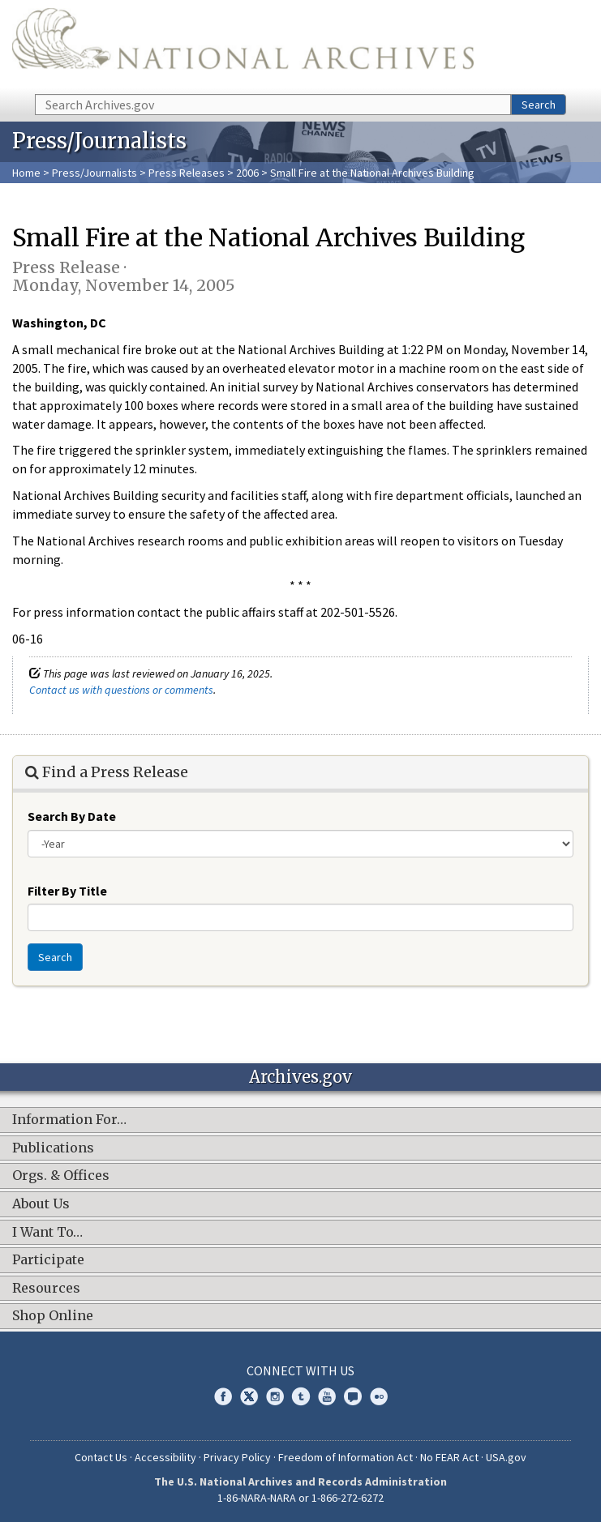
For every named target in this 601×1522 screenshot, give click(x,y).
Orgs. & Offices (60, 1176)
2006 (247, 172)
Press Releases (186, 172)
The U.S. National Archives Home (243, 45)
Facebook (223, 1396)
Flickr (379, 1396)
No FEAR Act (449, 1457)
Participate (48, 1260)
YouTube (327, 1396)
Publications (53, 1148)
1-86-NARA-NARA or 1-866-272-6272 (300, 1497)
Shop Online (52, 1316)
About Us (41, 1204)
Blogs (353, 1396)
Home (26, 172)
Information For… (69, 1120)
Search (539, 104)
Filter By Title (67, 891)
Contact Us (101, 1457)
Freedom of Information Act (345, 1457)
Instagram (275, 1396)
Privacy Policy (237, 1457)
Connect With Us (300, 1370)
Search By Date (72, 816)
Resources (46, 1288)
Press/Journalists (94, 172)
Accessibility (165, 1457)
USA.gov (506, 1457)
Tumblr (301, 1396)
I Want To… (47, 1232)
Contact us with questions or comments (121, 689)
